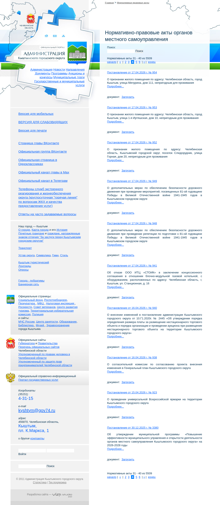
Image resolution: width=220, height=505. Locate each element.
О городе (24, 229)
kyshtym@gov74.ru (36, 410)
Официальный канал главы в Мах (43, 172)
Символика (43, 255)
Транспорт (25, 248)
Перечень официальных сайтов (39, 347)
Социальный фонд (30, 300)
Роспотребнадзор (55, 300)
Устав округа (26, 255)
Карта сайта (63, 36)
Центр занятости (47, 321)
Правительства (47, 343)
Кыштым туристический (33, 262)
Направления (75, 69)
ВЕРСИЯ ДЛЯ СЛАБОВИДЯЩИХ (43, 122)
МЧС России (26, 321)
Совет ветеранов (44, 307)
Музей (40, 325)
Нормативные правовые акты (133, 2)
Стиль (64, 255)
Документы (42, 73)
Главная (109, 2)
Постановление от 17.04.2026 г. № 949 (132, 181)
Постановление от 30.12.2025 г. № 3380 (133, 427)
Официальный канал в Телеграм (43, 180)
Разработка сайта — (49, 494)
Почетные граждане (31, 233)
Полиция (37, 314)
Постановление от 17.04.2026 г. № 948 (132, 223)
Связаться (55, 36)
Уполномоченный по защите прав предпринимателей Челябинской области (45, 363)
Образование (68, 321)
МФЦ (40, 303)
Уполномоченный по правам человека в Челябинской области (44, 356)
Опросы (23, 269)
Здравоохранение (58, 325)
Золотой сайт (11, 19)
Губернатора (26, 343)
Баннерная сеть (28, 284)
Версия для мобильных (35, 113)
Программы (59, 73)
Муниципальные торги (68, 77)
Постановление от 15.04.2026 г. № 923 (132, 392)
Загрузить (128, 97)
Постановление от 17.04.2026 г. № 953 (132, 107)
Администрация (41, 69)
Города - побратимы (31, 280)
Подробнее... (115, 86)
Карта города (40, 229)
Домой (47, 36)
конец (152, 62)
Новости (59, 69)
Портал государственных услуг (38, 379)
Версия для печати (32, 130)
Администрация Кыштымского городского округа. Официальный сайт (52, 52)
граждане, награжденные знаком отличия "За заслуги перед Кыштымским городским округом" (49, 237)
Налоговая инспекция (60, 303)
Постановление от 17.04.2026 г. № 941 (132, 265)
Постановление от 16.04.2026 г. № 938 (132, 357)
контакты (37, 438)
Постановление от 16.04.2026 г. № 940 (132, 307)
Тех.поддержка (57, 482)
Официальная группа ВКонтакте (42, 151)
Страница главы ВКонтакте (38, 143)
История (62, 229)
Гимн (55, 255)
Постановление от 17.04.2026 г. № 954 (132, 72)
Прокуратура (27, 303)
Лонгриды (24, 266)
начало (111, 62)
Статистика (39, 482)
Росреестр (25, 307)
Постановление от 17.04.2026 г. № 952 (132, 142)
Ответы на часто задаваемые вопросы (47, 214)
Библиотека (26, 325)
